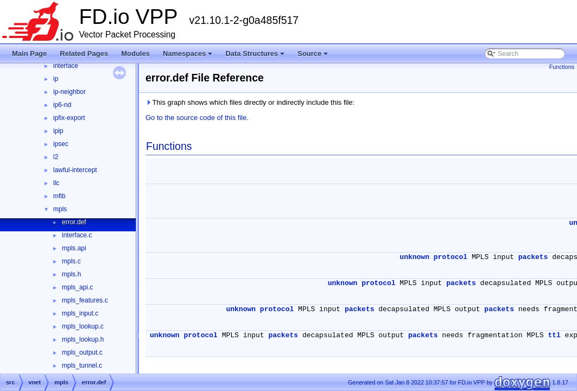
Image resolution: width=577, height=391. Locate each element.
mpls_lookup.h (83, 339)
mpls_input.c (80, 313)
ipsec (60, 144)
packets (533, 257)
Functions (561, 67)
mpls (60, 209)
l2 (55, 157)
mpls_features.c (85, 300)
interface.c (77, 235)
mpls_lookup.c (83, 326)
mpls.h (71, 274)
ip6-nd (62, 105)
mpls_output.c (82, 352)
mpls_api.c (77, 287)
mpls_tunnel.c (82, 365)
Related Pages (84, 53)
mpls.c (71, 261)
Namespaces (188, 53)
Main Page (29, 53)
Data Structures (254, 53)
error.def (74, 222)
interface (65, 66)
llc (56, 183)
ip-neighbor (69, 92)
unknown (414, 257)
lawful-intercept (75, 170)
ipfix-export (69, 118)
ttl (554, 335)
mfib (59, 196)
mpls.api (74, 248)
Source (312, 53)
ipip (58, 131)
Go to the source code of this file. (197, 117)
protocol (450, 257)
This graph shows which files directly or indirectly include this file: (249, 102)
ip (55, 79)
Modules (135, 53)
